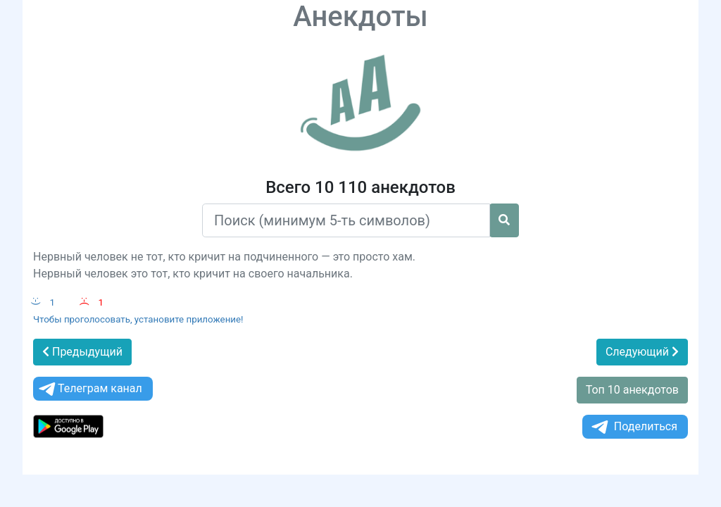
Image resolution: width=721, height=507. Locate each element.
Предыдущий (82, 351)
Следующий (642, 351)
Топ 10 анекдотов (632, 389)
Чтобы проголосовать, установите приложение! (138, 319)
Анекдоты (360, 16)
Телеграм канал (89, 389)
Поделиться (633, 427)
